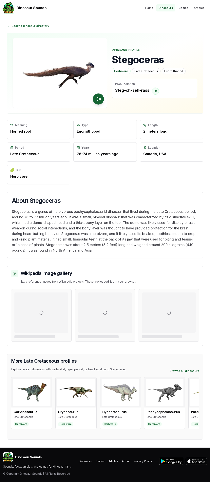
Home (149, 7)
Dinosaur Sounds (22, 457)
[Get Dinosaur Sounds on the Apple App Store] (196, 461)
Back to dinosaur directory (28, 25)
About (126, 461)
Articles (199, 7)
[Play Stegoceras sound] (98, 99)
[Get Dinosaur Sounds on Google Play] (171, 461)
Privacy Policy (143, 461)
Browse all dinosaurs (184, 371)
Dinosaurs (166, 7)
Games (183, 7)
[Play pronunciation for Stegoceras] (155, 91)
